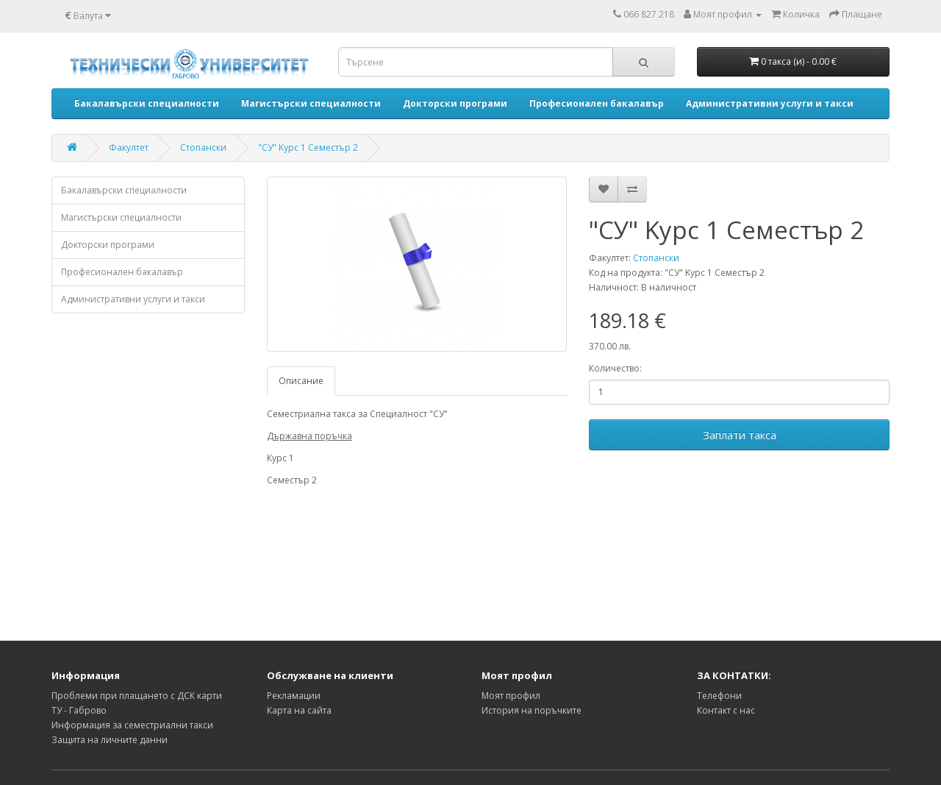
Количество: (615, 368)
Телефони (719, 695)
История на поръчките (532, 710)
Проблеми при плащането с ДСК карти (136, 695)
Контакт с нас (726, 710)
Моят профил (511, 695)
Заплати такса (739, 434)
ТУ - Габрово (79, 710)
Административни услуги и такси (133, 299)
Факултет (129, 147)
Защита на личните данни (109, 740)
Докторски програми (107, 244)
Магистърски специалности (121, 217)
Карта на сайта (299, 710)
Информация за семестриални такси (132, 725)
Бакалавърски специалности (124, 190)
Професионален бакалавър (122, 272)
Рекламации (294, 695)
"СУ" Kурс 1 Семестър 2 (308, 147)
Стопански (203, 147)
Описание (301, 380)
